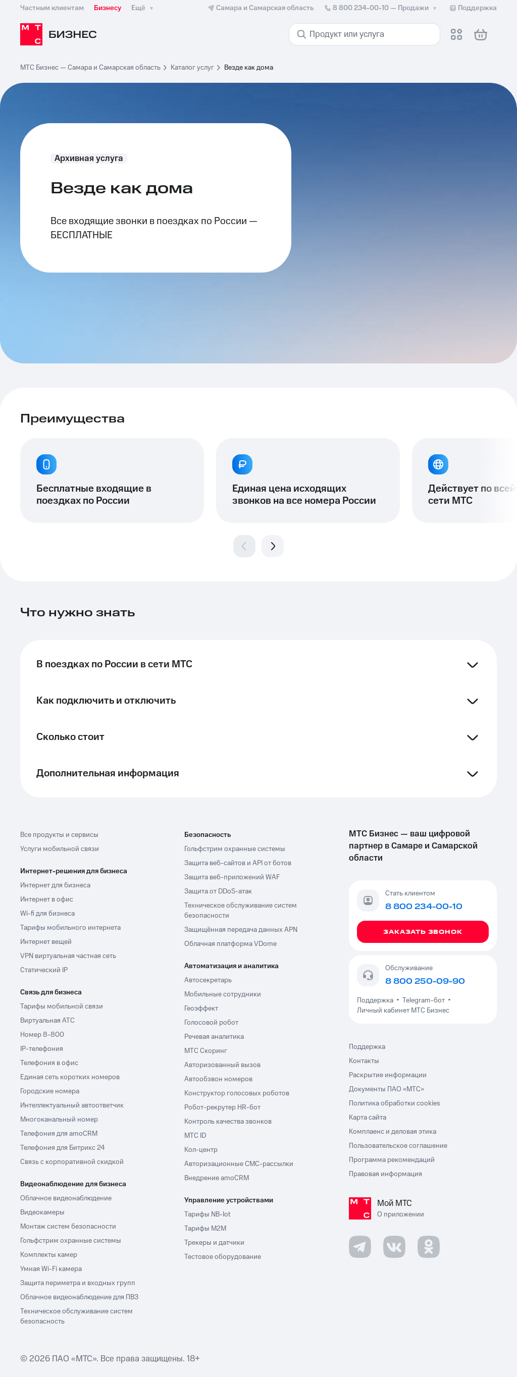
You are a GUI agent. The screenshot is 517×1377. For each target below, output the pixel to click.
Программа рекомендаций (392, 1160)
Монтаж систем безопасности (68, 1227)
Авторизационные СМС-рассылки (238, 1164)
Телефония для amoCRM (58, 1134)
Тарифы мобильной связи (61, 1006)
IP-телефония (41, 1049)
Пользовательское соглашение (398, 1146)
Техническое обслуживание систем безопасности (240, 911)
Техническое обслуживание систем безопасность (76, 1316)
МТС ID (195, 1136)
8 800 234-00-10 (381, 8)
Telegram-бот (423, 1000)
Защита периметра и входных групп (77, 1283)
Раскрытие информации (388, 1075)
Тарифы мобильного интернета (70, 928)
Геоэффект (201, 1008)
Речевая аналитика (214, 1037)
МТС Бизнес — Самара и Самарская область (90, 68)
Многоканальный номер (59, 1120)
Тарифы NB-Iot (207, 1214)
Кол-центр (201, 1150)
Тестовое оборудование (222, 1257)
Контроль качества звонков (228, 1122)
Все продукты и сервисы (59, 835)
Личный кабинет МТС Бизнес (403, 1010)
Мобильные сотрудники (222, 994)
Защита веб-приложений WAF (232, 877)
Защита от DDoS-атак (218, 891)
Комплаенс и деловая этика (392, 1132)
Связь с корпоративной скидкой (72, 1162)
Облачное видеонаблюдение (66, 1198)
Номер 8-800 (42, 1035)
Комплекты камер (48, 1255)
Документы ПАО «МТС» (386, 1089)
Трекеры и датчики (214, 1243)
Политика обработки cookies (394, 1103)
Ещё (143, 8)
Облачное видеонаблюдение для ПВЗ (79, 1297)
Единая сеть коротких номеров (70, 1077)
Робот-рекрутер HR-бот (222, 1107)
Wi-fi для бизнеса (47, 914)
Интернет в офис (46, 899)
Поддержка (376, 1000)
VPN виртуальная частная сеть (68, 956)
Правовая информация (385, 1174)
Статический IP (44, 970)
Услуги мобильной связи (59, 849)
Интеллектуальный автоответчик (72, 1105)
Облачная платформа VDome (230, 944)
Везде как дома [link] (248, 68)
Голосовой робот (211, 1023)
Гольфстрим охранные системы (70, 1241)
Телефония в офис (49, 1063)
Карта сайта (367, 1118)
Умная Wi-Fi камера (51, 1269)
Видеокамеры (42, 1212)
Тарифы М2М (205, 1229)
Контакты (364, 1061)
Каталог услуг (192, 68)
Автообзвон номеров (218, 1079)
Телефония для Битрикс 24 (62, 1148)
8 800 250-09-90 (425, 981)
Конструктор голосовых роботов (236, 1093)
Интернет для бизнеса (55, 885)
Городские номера (49, 1091)
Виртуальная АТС (47, 1021)
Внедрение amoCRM (216, 1178)
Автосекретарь (208, 980)
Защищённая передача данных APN (240, 930)
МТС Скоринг (205, 1051)
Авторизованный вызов (222, 1065)
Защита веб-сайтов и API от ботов (237, 863)
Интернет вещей (46, 942)
